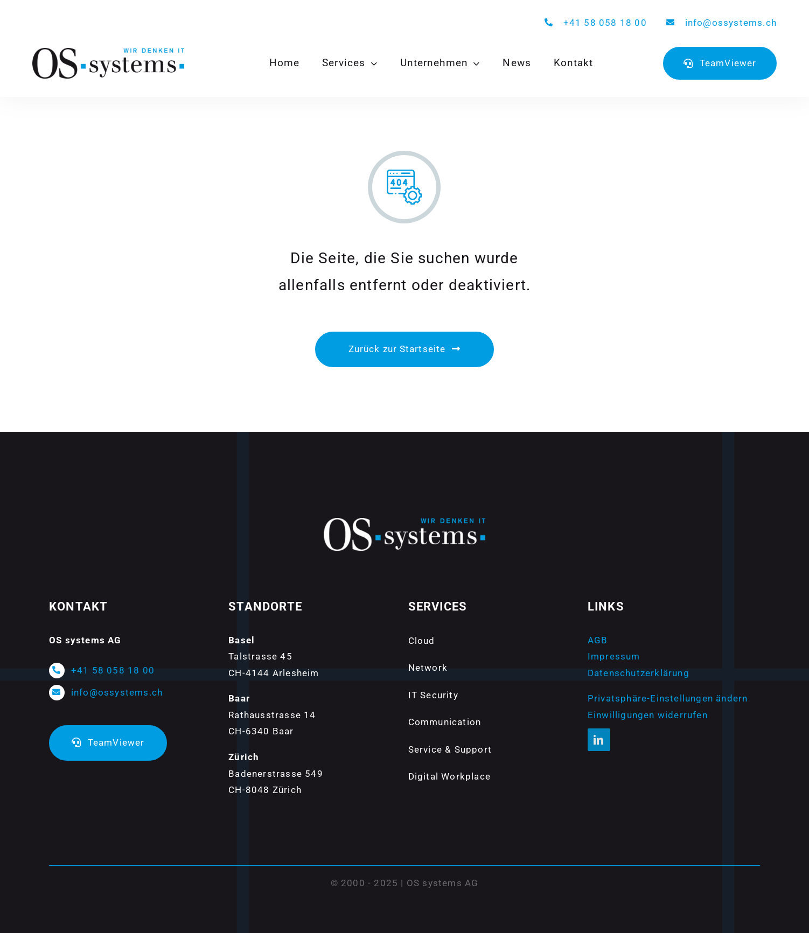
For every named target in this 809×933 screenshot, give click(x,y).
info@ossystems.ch (731, 22)
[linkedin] (599, 739)
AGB (598, 640)
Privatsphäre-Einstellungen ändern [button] (668, 698)
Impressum (614, 656)
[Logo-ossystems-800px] (108, 52)
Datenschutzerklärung (638, 673)
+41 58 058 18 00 (605, 22)
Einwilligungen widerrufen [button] (648, 715)
